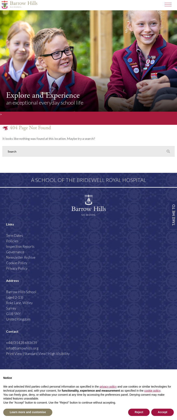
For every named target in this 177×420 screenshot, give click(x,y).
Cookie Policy (16, 263)
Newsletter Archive (20, 257)
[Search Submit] (168, 151)
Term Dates (14, 235)
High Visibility (59, 354)
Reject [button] (139, 412)
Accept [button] (162, 412)
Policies (12, 241)
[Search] (84, 151)
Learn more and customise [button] (28, 412)
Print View (14, 354)
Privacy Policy (16, 268)
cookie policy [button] (152, 390)
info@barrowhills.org (22, 348)
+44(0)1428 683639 (21, 343)
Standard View (35, 354)
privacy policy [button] (108, 386)
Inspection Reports (20, 246)
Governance (15, 252)
